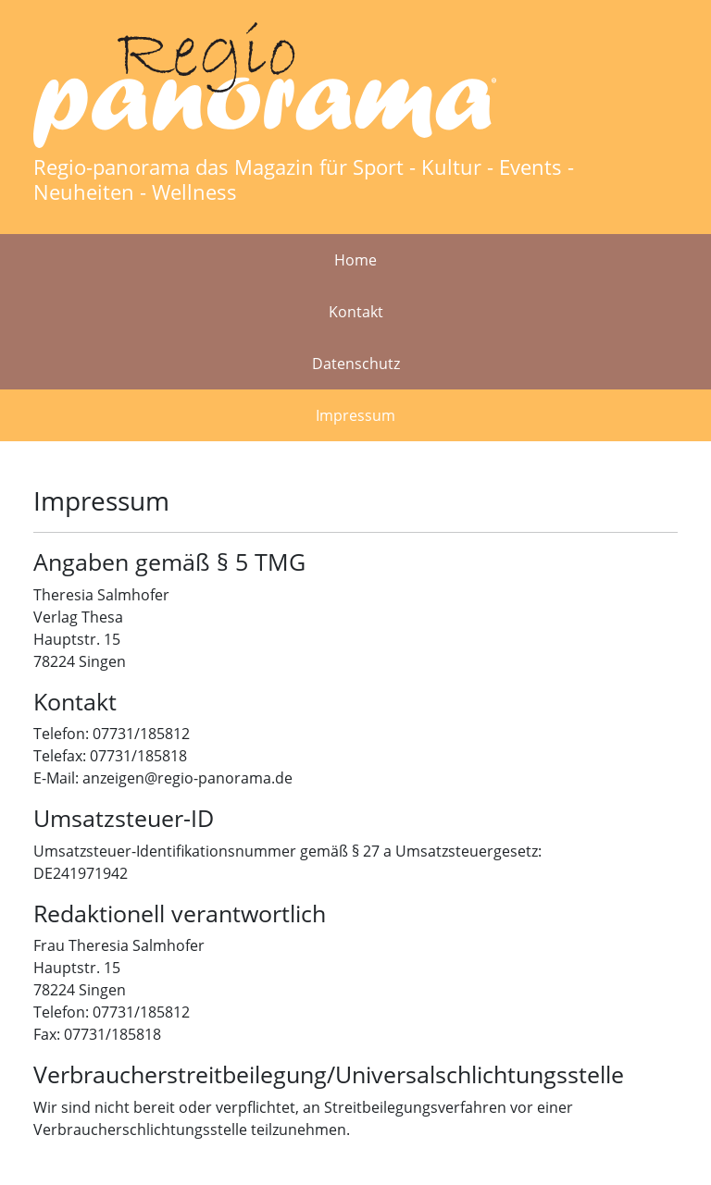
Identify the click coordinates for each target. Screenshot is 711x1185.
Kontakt (356, 312)
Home (355, 260)
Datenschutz (356, 363)
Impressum (355, 415)
